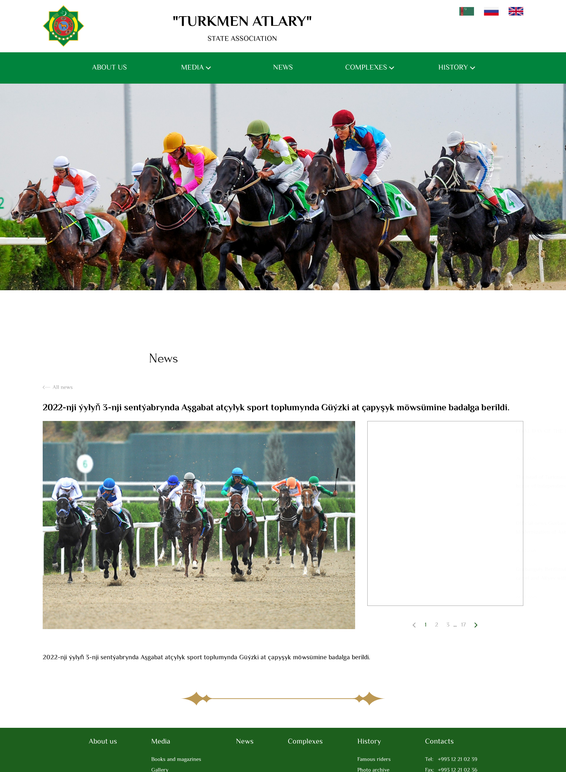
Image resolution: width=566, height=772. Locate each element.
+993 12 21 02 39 (451, 759)
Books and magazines (176, 759)
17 (463, 625)
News (283, 68)
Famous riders (374, 759)
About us (109, 68)
